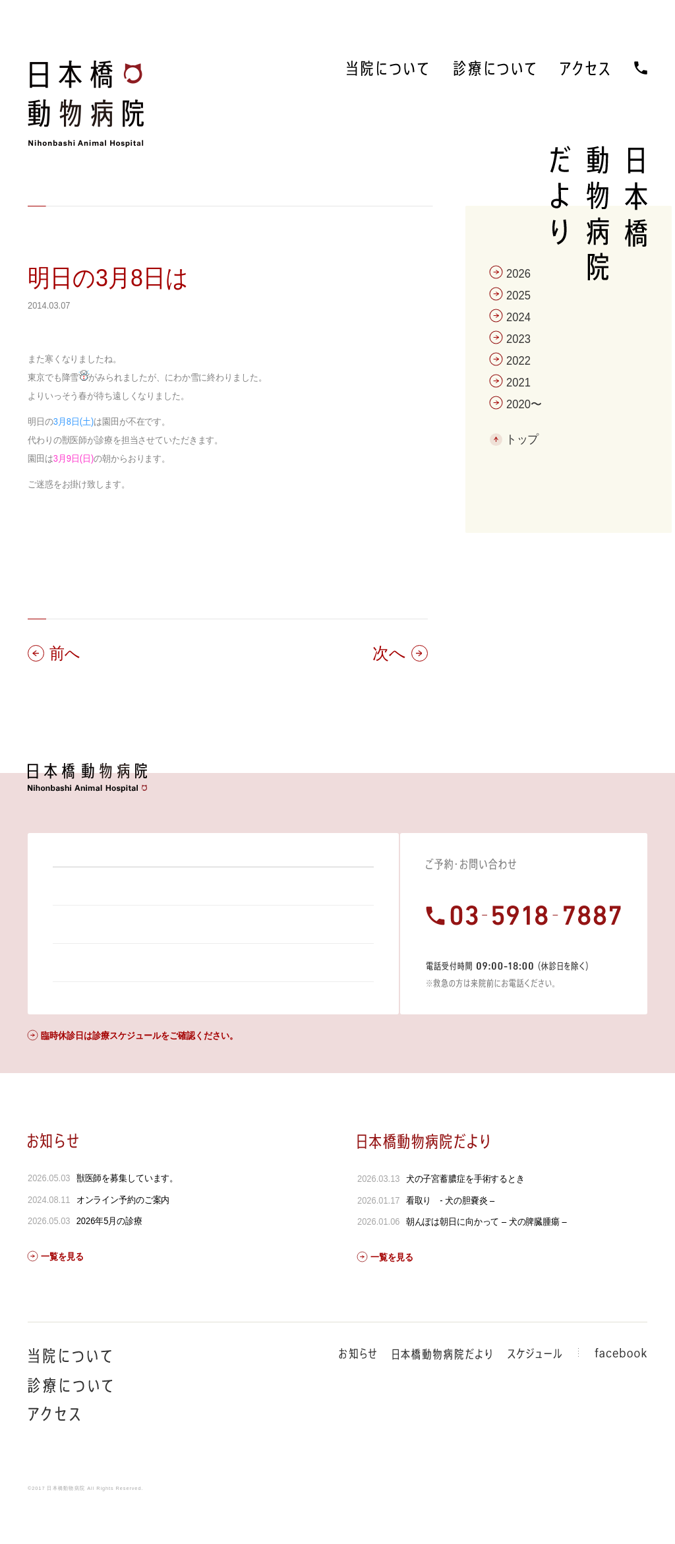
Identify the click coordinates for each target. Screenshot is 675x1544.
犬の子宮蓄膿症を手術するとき (464, 1214)
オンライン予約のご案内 (123, 1235)
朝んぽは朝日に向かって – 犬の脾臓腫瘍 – (485, 1257)
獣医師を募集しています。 (127, 1213)
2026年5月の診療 (109, 1256)
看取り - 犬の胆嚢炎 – (449, 1236)
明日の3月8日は (108, 278)
